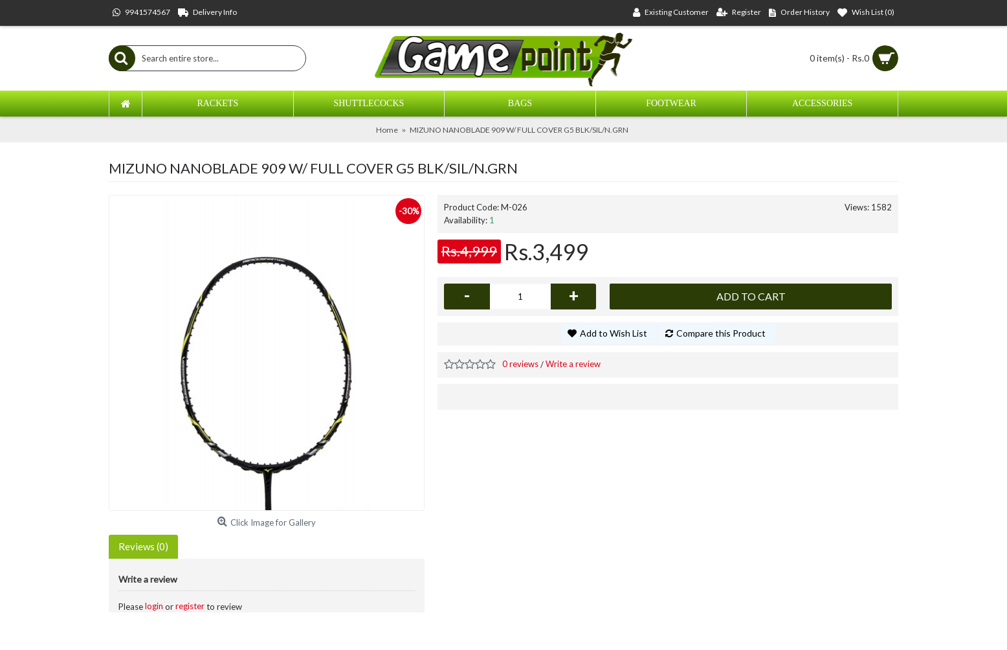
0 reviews (520, 364)
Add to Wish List (613, 333)
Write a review (573, 364)
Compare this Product (721, 333)
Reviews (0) (143, 546)
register (190, 606)
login (154, 606)
